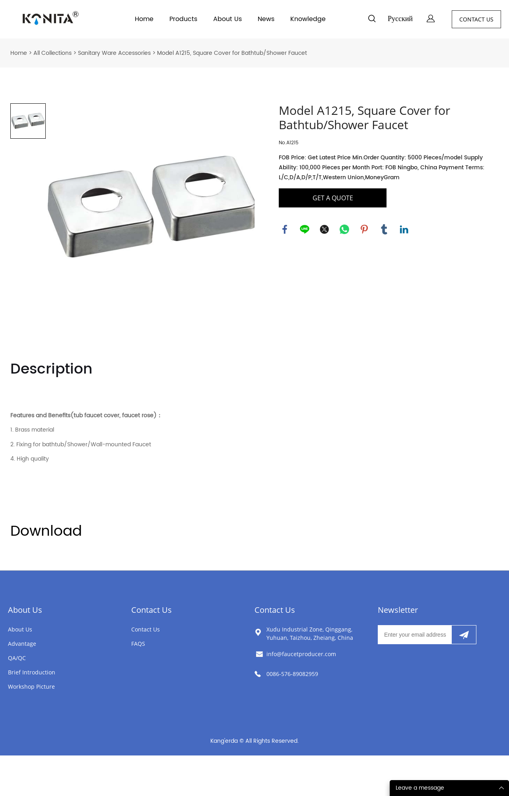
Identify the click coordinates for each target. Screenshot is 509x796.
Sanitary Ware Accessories (114, 53)
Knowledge (308, 19)
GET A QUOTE (333, 198)
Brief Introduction (31, 672)
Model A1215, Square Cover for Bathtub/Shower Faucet (232, 53)
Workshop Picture (31, 686)
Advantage (22, 643)
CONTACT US (476, 19)
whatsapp (344, 229)
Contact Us (151, 609)
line (305, 229)
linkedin (404, 229)
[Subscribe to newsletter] (463, 634)
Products (183, 19)
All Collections (52, 53)
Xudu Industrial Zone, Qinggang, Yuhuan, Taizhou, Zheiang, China (309, 633)
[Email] (414, 634)
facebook (285, 229)
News (266, 19)
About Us (227, 19)
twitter (324, 229)
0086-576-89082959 (292, 674)
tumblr (384, 229)
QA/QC (17, 658)
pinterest (364, 229)
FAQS (138, 643)
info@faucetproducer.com (301, 654)
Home (144, 19)
